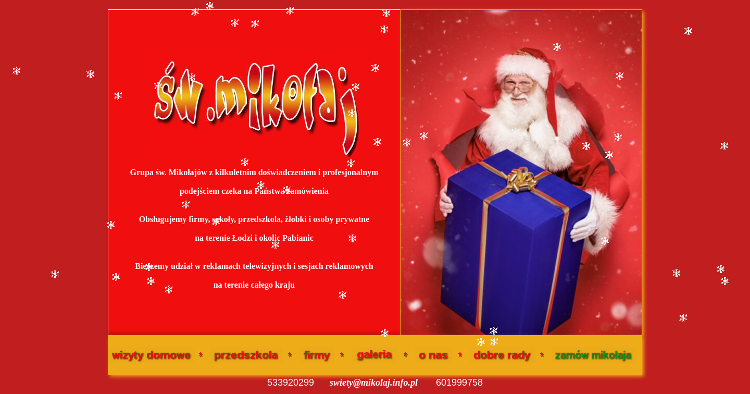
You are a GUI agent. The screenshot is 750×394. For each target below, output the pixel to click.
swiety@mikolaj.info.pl (374, 382)
